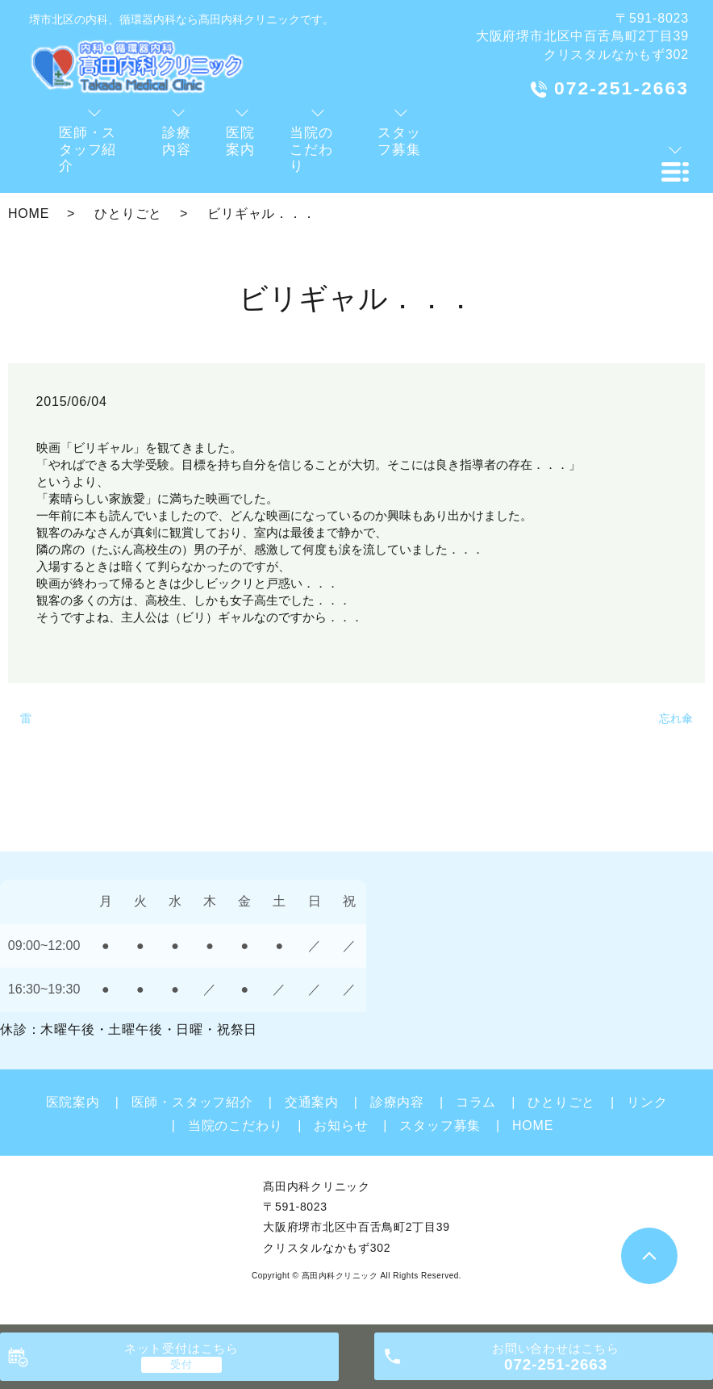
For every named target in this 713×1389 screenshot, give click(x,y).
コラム (476, 1102)
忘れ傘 (676, 718)
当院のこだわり (235, 1125)
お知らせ (341, 1125)
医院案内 (73, 1102)
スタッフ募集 (440, 1125)
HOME (28, 213)
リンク (647, 1102)
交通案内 (312, 1102)
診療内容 (397, 1102)
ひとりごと (128, 213)
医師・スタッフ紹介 (192, 1102)
